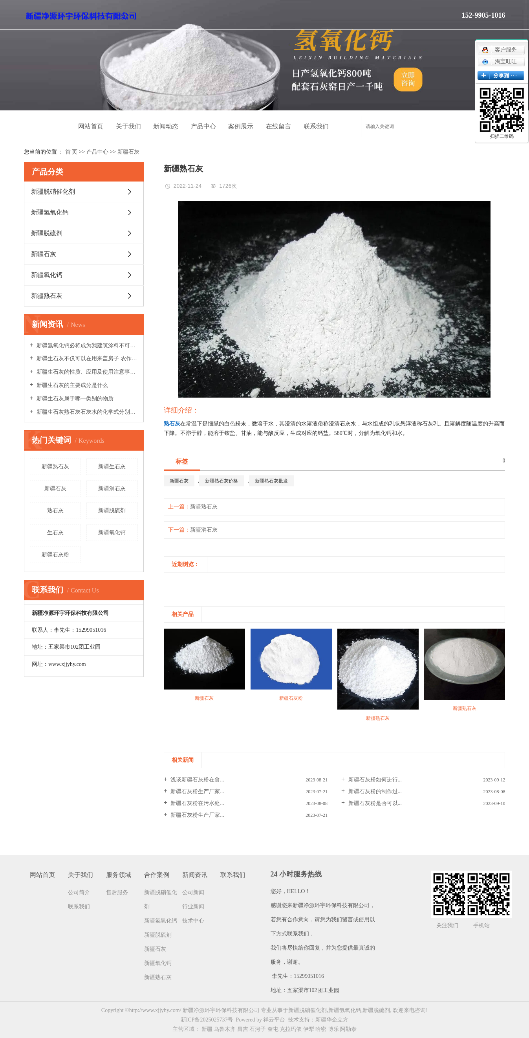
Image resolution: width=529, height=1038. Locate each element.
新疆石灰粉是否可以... (374, 803)
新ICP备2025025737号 (207, 1020)
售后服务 (117, 892)
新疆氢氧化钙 (50, 212)
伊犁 (308, 1029)
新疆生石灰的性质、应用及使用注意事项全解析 (86, 372)
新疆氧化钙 (46, 274)
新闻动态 (165, 126)
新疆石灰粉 (55, 555)
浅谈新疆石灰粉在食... (196, 780)
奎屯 (272, 1029)
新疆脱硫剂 (46, 233)
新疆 (206, 1029)
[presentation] (169, 582)
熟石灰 (55, 510)
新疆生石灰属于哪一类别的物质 (74, 399)
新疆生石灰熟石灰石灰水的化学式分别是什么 (86, 412)
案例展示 (240, 126)
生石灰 (55, 533)
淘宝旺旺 (499, 62)
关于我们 (128, 126)
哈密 (320, 1029)
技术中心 (193, 921)
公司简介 (79, 892)
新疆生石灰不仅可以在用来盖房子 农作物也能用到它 (86, 358)
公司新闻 (193, 892)
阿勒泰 (348, 1029)
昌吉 (242, 1029)
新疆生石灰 (112, 466)
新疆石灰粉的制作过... (374, 791)
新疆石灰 (128, 152)
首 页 (71, 152)
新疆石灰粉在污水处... (196, 803)
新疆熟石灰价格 (221, 481)
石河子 (257, 1029)
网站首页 (90, 126)
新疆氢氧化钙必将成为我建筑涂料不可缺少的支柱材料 (86, 345)
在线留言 (278, 126)
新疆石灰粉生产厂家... (196, 791)
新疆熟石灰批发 (271, 481)
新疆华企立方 (331, 1020)
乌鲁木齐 (225, 1029)
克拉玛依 (291, 1029)
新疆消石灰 (112, 488)
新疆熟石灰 (46, 295)
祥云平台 (274, 1020)
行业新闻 (193, 907)
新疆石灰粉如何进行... (374, 780)
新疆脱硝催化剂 (53, 191)
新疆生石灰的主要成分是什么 (71, 385)
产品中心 (203, 126)
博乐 (333, 1029)
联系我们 (316, 126)
